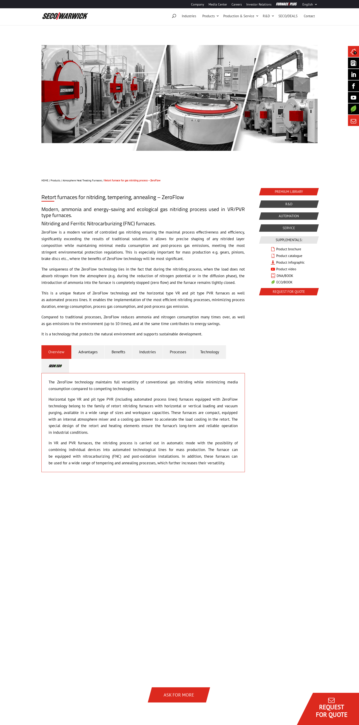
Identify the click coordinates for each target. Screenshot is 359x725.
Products (208, 16)
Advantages (88, 351)
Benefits (118, 351)
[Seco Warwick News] (353, 51)
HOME (44, 180)
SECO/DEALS (288, 16)
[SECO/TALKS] (353, 97)
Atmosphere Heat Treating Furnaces (82, 180)
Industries (189, 16)
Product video (286, 269)
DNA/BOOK (285, 276)
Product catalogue (289, 256)
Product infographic (290, 262)
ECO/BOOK (284, 282)
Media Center (217, 4)
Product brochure (288, 249)
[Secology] (353, 108)
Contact (309, 16)
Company (197, 4)
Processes (178, 351)
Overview (56, 351)
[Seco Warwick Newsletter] (353, 63)
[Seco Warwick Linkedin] (353, 74)
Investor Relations (259, 4)
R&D (266, 16)
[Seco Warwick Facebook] (353, 85)
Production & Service (238, 16)
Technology (209, 351)
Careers (237, 4)
